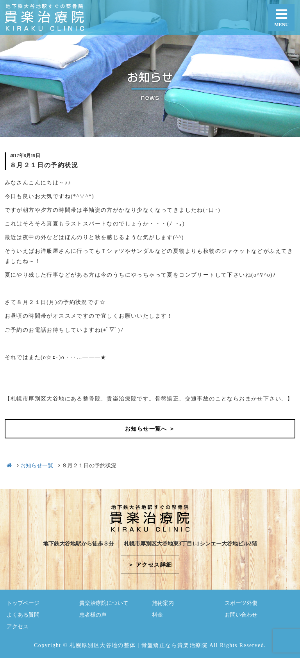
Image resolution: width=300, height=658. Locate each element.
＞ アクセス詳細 (150, 565)
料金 (157, 615)
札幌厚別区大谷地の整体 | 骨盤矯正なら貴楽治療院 (138, 645)
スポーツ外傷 (241, 603)
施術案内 (163, 603)
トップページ (23, 603)
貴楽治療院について (104, 603)
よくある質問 (23, 615)
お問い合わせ (241, 615)
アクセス (18, 626)
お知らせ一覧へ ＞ (150, 429)
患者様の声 (93, 615)
